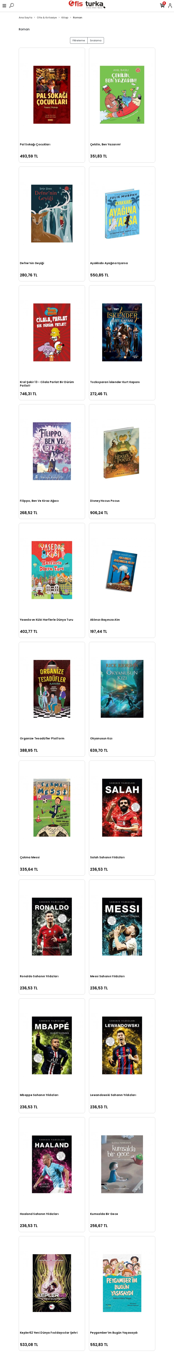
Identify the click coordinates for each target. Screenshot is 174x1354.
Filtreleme (79, 40)
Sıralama (95, 40)
